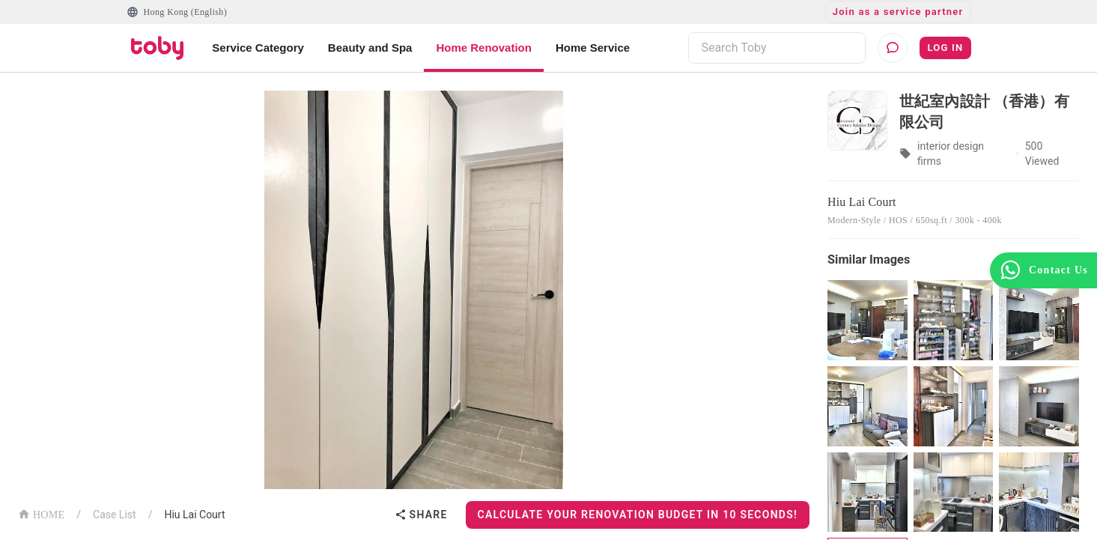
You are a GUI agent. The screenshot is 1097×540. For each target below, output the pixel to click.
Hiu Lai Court (194, 515)
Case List (114, 515)
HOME (41, 513)
